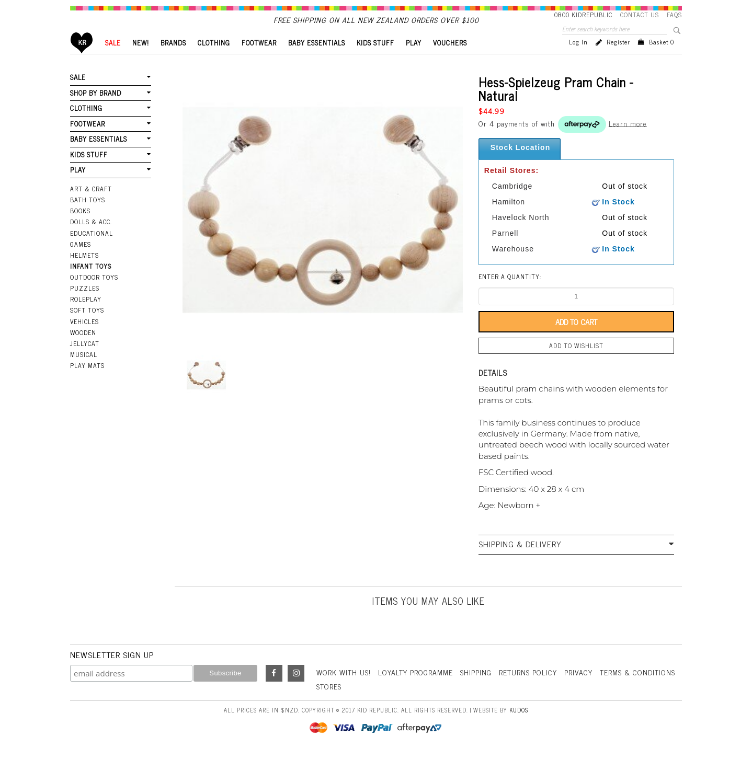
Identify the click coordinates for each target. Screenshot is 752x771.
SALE (113, 60)
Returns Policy (528, 690)
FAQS (674, 14)
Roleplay (85, 317)
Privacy (578, 690)
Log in (578, 59)
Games (80, 262)
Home (82, 60)
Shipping (476, 690)
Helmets (84, 273)
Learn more (628, 140)
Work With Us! (343, 690)
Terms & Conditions (637, 690)
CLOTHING (214, 60)
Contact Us (639, 14)
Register (618, 59)
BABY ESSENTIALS (316, 60)
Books (80, 228)
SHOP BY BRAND (95, 110)
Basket (661, 59)
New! (140, 60)
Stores (328, 704)
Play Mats (87, 383)
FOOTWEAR (259, 60)
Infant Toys (90, 284)
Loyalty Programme (415, 690)
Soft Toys (87, 328)
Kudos (518, 727)
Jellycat (84, 361)
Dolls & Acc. (91, 239)
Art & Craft (91, 206)
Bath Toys (87, 217)
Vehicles (84, 339)
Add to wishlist (576, 363)
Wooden (83, 350)
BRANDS (173, 60)
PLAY (413, 60)
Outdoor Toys (94, 295)
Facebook (274, 691)
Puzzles (84, 306)
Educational (91, 251)
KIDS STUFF (375, 60)
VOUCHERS (450, 60)
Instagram (296, 691)
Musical (83, 372)
